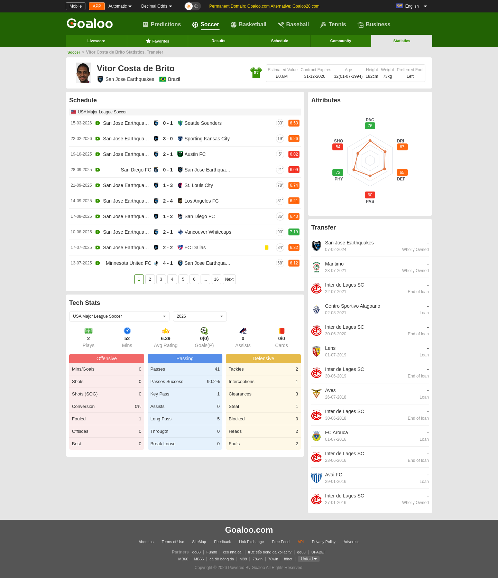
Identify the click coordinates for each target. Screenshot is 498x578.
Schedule (279, 41)
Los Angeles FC (202, 201)
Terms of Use (173, 542)
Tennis (333, 24)
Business (374, 24)
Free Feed (280, 542)
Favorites (157, 41)
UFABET (318, 552)
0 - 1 (168, 123)
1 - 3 (168, 185)
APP (97, 6)
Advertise (351, 542)
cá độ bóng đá (222, 559)
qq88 (196, 552)
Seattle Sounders (203, 123)
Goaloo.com (249, 529)
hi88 (243, 559)
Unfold (307, 559)
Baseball (293, 24)
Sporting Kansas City (207, 138)
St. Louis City (199, 185)
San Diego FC (136, 170)
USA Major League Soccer (102, 112)
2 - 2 (168, 247)
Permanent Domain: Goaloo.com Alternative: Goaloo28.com (264, 6)
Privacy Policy (323, 542)
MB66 (183, 559)
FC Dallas (195, 247)
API (301, 542)
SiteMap (199, 542)
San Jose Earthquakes (125, 79)
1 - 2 (168, 216)
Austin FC (195, 154)
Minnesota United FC (128, 263)
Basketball (249, 24)
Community (340, 41)
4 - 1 (168, 263)
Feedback (222, 542)
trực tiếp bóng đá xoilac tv (270, 552)
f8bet (288, 559)
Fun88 (211, 552)
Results (218, 41)
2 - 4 (168, 201)
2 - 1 (168, 154)
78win (257, 559)
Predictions (161, 24)
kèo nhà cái (232, 552)
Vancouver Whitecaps (208, 232)
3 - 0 (168, 138)
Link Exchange (251, 542)
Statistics (401, 41)
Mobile (76, 6)
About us (146, 542)
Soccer (205, 24)
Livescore (96, 41)
